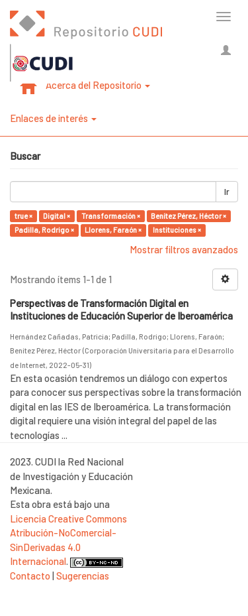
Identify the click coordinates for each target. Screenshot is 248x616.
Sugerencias (82, 576)
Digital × (56, 216)
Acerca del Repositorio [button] (98, 85)
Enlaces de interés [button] (53, 118)
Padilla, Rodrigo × (44, 229)
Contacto (30, 576)
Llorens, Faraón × (113, 229)
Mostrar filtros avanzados (184, 249)
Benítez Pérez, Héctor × (188, 216)
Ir (226, 191)
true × (23, 216)
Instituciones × (177, 229)
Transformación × (110, 216)
